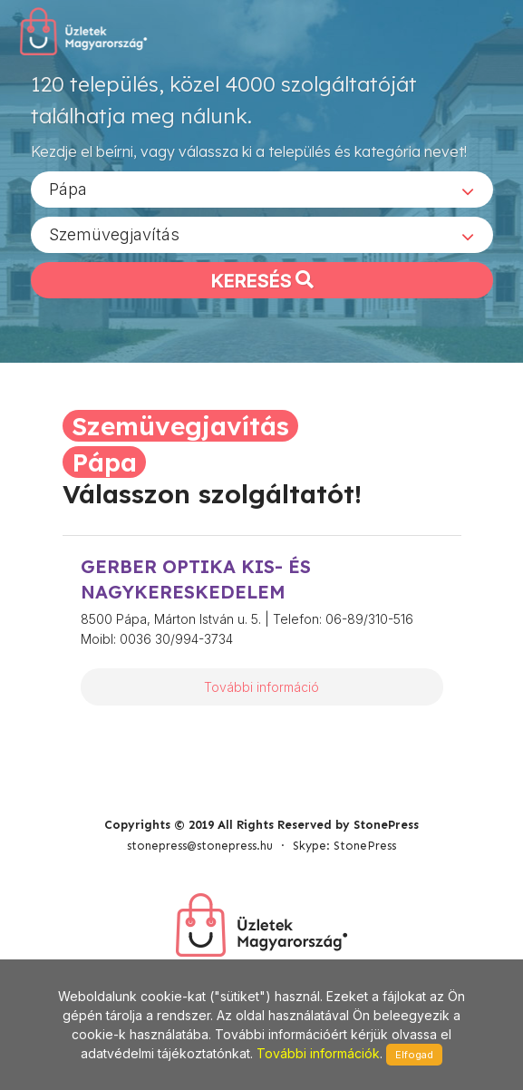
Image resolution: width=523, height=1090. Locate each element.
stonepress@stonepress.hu (200, 845)
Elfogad (414, 1054)
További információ (261, 687)
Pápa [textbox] (68, 189)
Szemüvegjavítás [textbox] (114, 234)
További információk (318, 1053)
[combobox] (262, 189)
